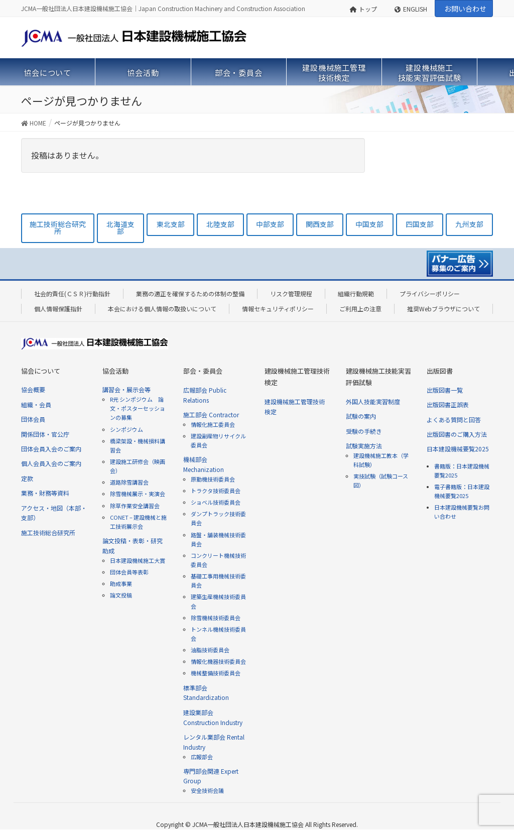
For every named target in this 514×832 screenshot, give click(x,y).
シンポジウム (126, 429)
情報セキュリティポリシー (278, 308)
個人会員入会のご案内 (51, 463)
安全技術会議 (207, 790)
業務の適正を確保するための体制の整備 (190, 293)
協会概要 (33, 389)
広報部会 (202, 757)
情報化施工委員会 (213, 424)
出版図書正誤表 (448, 404)
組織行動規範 (356, 293)
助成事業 (121, 583)
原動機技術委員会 (213, 479)
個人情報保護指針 (58, 308)
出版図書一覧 (445, 390)
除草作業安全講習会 (135, 506)
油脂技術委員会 (210, 650)
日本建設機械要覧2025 (458, 448)
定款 (27, 478)
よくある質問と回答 (454, 419)
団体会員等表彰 (129, 572)
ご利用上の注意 (360, 308)
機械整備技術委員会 (215, 673)
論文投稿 (121, 595)
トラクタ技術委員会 (215, 491)
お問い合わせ (465, 9)
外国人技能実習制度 (373, 401)
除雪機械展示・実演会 (137, 494)
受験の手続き (364, 431)
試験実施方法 (364, 445)
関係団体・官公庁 (45, 434)
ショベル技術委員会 (215, 502)
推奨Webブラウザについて (443, 308)
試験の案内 (361, 416)
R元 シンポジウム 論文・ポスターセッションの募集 (137, 408)
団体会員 (33, 419)
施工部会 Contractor (211, 414)
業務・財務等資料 (45, 493)
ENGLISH (411, 9)
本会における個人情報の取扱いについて (162, 308)
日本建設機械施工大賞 (137, 560)
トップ (363, 9)
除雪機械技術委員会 (215, 618)
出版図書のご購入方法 (457, 434)
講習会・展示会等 (126, 389)
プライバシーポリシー (430, 293)
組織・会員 (36, 404)
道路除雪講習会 (129, 482)
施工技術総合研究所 (48, 532)
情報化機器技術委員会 (218, 661)
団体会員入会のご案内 (51, 448)
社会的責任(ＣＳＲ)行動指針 (72, 293)
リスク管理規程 (291, 293)
